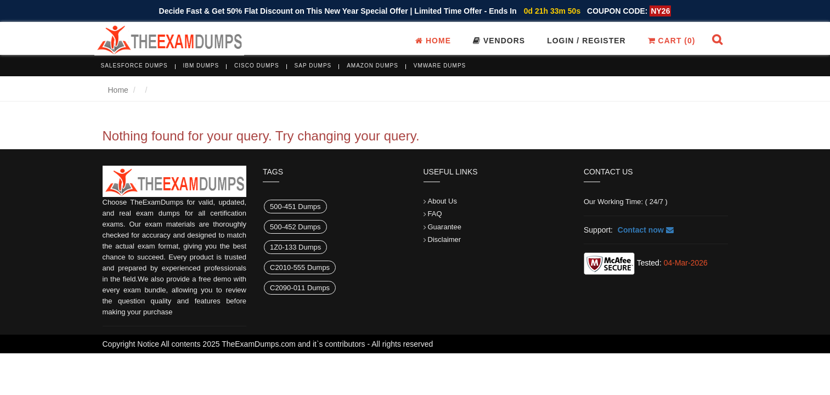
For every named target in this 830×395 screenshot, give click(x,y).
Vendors (499, 40)
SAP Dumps (313, 66)
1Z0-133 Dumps (295, 247)
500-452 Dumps (295, 227)
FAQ (435, 214)
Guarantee (444, 227)
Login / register (586, 40)
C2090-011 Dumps (300, 288)
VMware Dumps (440, 66)
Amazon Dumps (372, 66)
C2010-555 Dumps (300, 267)
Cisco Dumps (256, 66)
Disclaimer (444, 239)
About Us (442, 201)
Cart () (672, 40)
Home (433, 40)
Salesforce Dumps (134, 66)
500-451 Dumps (295, 206)
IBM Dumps (201, 66)
